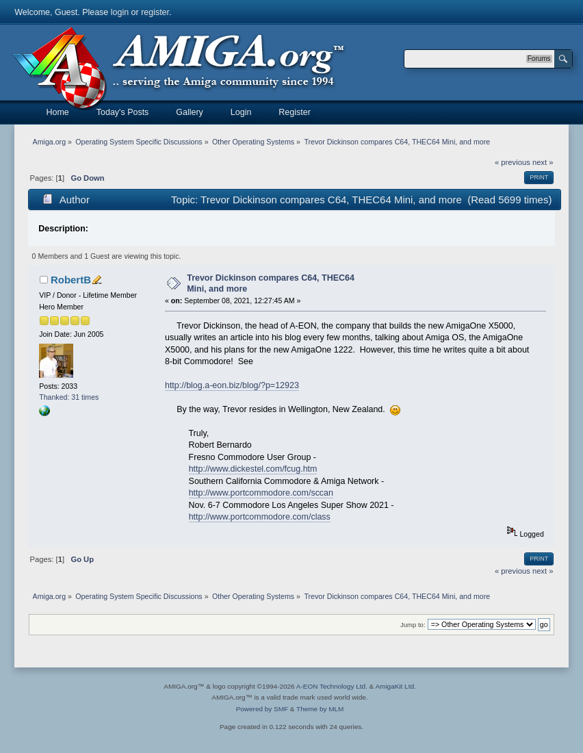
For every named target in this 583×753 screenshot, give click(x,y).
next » (543, 162)
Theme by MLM (320, 709)
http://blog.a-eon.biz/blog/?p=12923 (232, 385)
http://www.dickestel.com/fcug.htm (253, 469)
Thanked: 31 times (69, 397)
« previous (512, 162)
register (155, 12)
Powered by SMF (262, 709)
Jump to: (413, 624)
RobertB (71, 279)
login (120, 12)
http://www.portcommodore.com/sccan (261, 493)
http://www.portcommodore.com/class (260, 517)
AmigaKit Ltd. (395, 686)
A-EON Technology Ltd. (331, 686)
